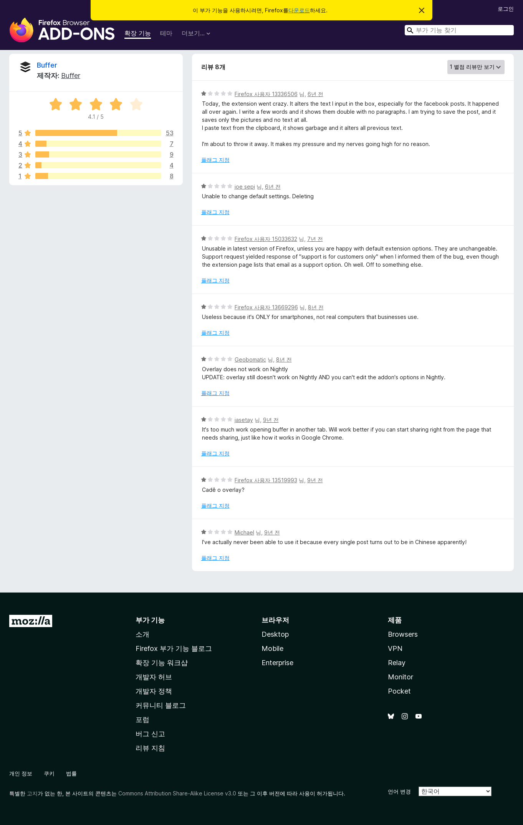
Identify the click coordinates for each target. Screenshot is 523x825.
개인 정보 (20, 773)
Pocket (399, 691)
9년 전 (271, 420)
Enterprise (277, 663)
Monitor (400, 677)
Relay (396, 663)
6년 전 (315, 94)
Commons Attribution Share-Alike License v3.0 (177, 793)
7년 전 (315, 239)
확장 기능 (137, 33)
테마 (166, 33)
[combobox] (459, 30)
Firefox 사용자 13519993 (266, 480)
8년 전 (316, 307)
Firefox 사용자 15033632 (266, 239)
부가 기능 (150, 620)
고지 (32, 793)
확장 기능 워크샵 (162, 663)
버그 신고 (150, 734)
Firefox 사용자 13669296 (266, 307)
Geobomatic (250, 359)
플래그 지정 (215, 159)
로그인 (506, 8)
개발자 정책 (154, 691)
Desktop (275, 634)
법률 (71, 773)
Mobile (272, 648)
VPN (395, 648)
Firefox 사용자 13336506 (266, 94)
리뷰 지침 (150, 748)
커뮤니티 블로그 (161, 705)
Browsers (403, 634)
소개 (142, 634)
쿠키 (49, 773)
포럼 (142, 719)
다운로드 (299, 10)
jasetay (244, 420)
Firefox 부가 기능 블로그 (174, 648)
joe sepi (245, 186)
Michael (244, 532)
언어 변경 (399, 791)
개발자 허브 (154, 677)
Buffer (47, 65)
